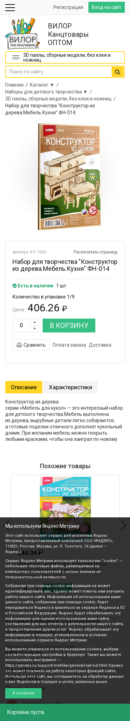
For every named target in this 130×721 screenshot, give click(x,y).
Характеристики (70, 387)
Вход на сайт (106, 7)
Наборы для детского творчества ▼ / (49, 92)
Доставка (100, 345)
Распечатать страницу (95, 252)
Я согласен (23, 693)
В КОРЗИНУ (69, 325)
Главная (14, 85)
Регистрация (68, 7)
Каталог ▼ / (45, 85)
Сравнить (31, 345)
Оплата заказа (69, 345)
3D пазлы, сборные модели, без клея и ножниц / (61, 98)
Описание (24, 387)
